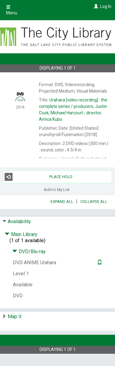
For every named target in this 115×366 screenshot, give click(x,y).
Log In (105, 6)
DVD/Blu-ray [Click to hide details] (29, 251)
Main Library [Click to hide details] (21, 234)
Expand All (62, 201)
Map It (14, 316)
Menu (11, 10)
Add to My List (57, 189)
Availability (19, 221)
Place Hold (39, 177)
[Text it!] (99, 262)
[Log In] (95, 6)
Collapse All (93, 201)
